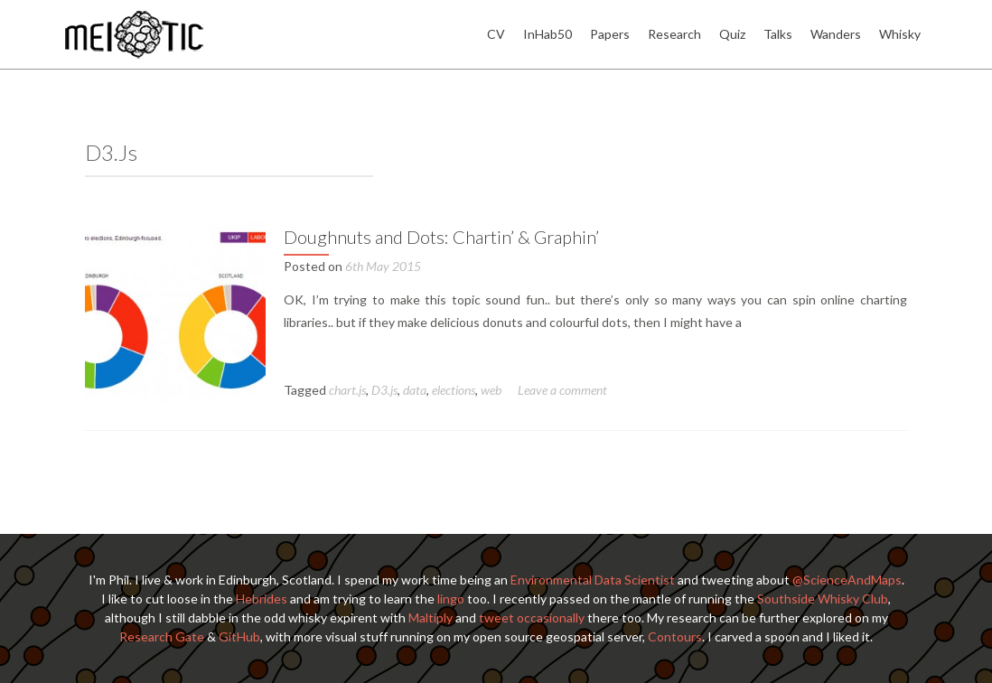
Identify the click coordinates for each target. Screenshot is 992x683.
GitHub (239, 636)
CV (496, 34)
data (414, 390)
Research (674, 34)
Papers (610, 34)
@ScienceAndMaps (847, 579)
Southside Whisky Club (822, 598)
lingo (450, 598)
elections (453, 390)
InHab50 (547, 34)
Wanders (835, 34)
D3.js (384, 390)
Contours (675, 636)
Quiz (732, 34)
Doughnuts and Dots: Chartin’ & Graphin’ (441, 237)
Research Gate (161, 636)
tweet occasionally (532, 617)
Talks (777, 34)
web (491, 390)
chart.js (347, 390)
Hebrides (261, 598)
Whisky (900, 34)
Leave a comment (562, 390)
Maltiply (430, 617)
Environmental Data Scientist (592, 579)
